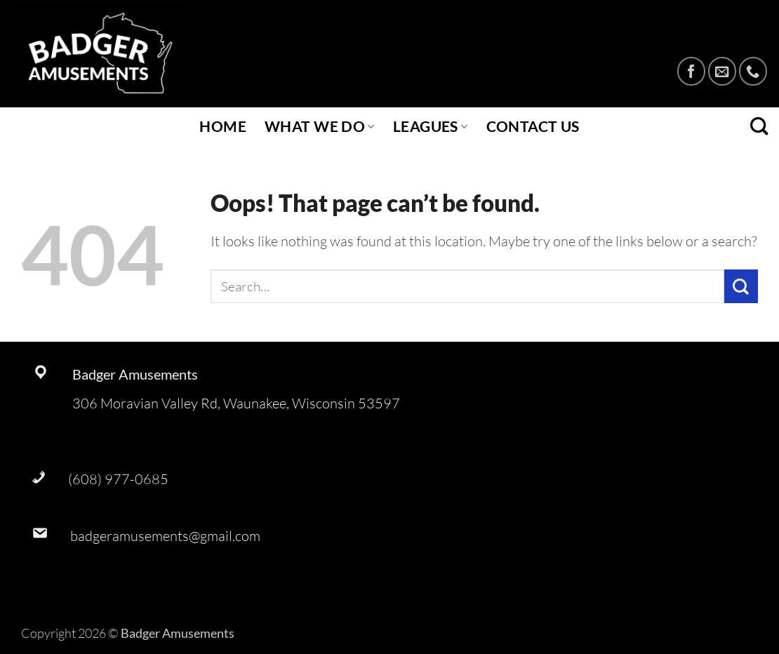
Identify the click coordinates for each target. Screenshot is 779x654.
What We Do (320, 126)
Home (222, 126)
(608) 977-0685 (118, 479)
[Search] (759, 127)
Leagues (430, 126)
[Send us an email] (722, 71)
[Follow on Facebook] (691, 71)
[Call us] (753, 71)
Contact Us (533, 126)
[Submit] (741, 285)
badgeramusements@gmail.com (165, 536)
